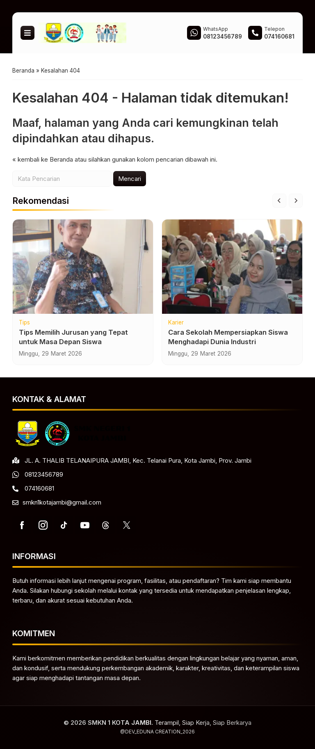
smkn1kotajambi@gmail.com (62, 502)
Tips (24, 323)
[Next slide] (296, 201)
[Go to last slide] (279, 201)
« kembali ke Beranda (42, 159)
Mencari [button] (129, 179)
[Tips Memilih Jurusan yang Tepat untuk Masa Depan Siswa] (83, 266)
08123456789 (44, 474)
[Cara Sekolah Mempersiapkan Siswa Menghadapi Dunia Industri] (232, 266)
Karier (176, 323)
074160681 (39, 488)
